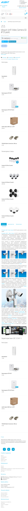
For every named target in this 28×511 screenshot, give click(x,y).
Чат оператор (4, 5)
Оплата (2, 466)
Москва (22, 1)
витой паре (22, 311)
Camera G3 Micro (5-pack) (7, 199)
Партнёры (3, 503)
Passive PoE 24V (22, 312)
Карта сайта (3, 460)
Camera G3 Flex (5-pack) (7, 165)
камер (3, 322)
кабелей (10, 315)
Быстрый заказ (12, 41)
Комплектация (19, 224)
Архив (5, 21)
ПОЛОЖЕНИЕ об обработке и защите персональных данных (12, 468)
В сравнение (10, 57)
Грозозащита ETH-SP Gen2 (8, 109)
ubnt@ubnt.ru (23, 2)
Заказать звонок (22, 7)
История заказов (4, 494)
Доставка (3, 471)
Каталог (3, 17)
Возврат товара (4, 459)
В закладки (4, 57)
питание (16, 311)
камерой (9, 317)
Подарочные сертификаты (6, 501)
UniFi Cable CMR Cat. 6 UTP (8, 126)
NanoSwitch (4, 76)
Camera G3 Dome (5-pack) (8, 182)
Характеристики (11, 224)
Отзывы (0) (4, 226)
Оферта (2, 467)
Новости (2, 507)
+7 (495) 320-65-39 (22, 6)
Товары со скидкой (4, 504)
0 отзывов (9, 59)
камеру (3, 283)
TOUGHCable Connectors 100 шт (9, 143)
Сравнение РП (17, 57)
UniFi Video (14, 318)
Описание (4, 224)
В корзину (4, 41)
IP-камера (4, 230)
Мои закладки (3, 495)
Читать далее (3, 54)
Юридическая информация (6, 469)
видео (20, 263)
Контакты (22, 3)
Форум (3, 6)
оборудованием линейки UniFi (8, 323)
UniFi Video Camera (9, 230)
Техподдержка (4, 457)
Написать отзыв (15, 59)
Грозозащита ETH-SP (6, 93)
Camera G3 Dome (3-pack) (8, 215)
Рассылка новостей (4, 496)
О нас (2, 437)
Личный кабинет (4, 492)
